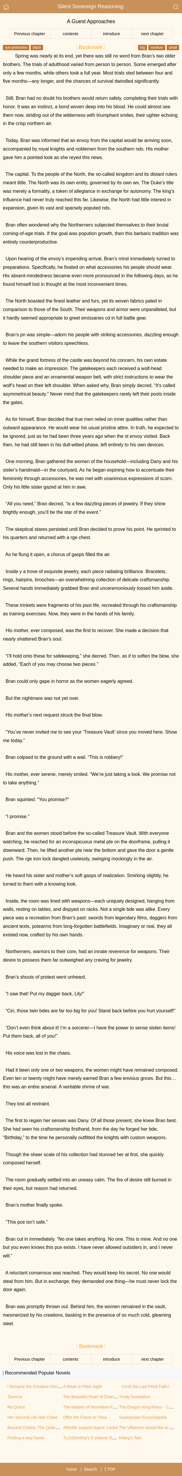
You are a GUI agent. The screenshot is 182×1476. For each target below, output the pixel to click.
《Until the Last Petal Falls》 (145, 1386)
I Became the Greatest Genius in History (44, 1386)
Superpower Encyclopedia (143, 1417)
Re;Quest (16, 1407)
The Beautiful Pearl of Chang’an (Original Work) (106, 1396)
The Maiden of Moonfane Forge (92, 1407)
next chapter (152, 33)
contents (70, 33)
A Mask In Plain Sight (82, 1386)
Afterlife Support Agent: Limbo (90, 1427)
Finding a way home (25, 1438)
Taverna (14, 1396)
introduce (111, 33)
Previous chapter (29, 33)
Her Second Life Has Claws (32, 1417)
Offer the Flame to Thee (85, 1417)
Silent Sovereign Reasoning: (90, 6)
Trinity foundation (134, 1396)
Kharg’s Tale (130, 1438)
